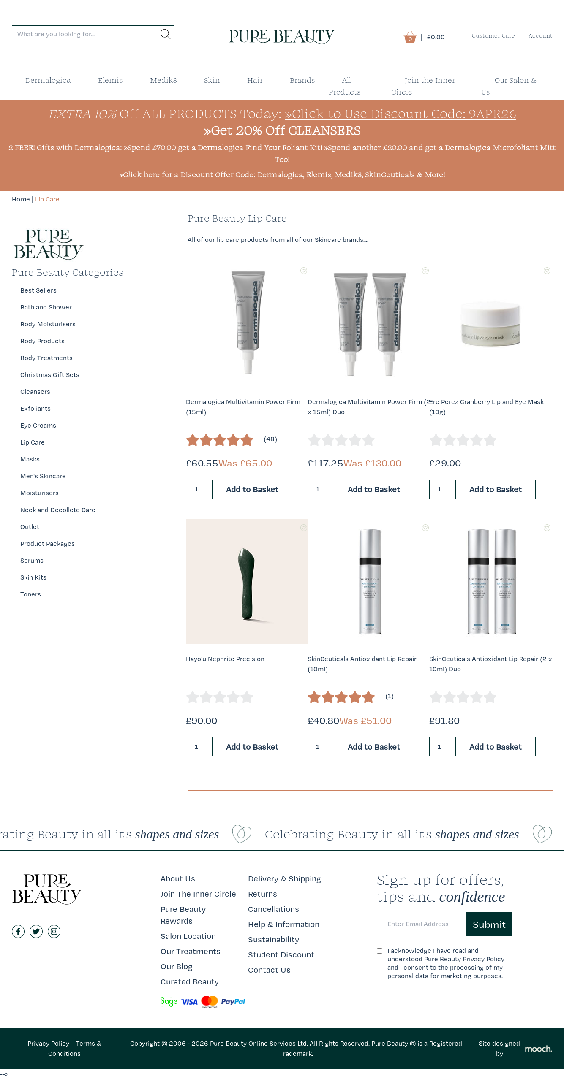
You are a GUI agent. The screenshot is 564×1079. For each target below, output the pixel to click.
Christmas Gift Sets (49, 374)
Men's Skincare (43, 476)
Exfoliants (35, 408)
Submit (489, 924)
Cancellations (273, 908)
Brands (302, 80)
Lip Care (47, 199)
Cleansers (35, 391)
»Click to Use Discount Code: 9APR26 (400, 113)
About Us (178, 878)
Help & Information (283, 924)
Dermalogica (48, 80)
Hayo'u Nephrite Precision (225, 658)
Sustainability (273, 939)
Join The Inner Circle (198, 893)
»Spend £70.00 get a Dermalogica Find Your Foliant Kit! (223, 147)
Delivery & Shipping (284, 878)
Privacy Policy (48, 1043)
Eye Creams (38, 425)
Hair (255, 80)
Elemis (110, 80)
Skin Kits (33, 577)
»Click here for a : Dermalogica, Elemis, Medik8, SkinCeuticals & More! (282, 174)
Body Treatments (46, 357)
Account (541, 35)
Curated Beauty (190, 981)
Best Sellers (38, 290)
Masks (30, 459)
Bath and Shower (46, 307)
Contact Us (269, 969)
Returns (262, 893)
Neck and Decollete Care (57, 509)
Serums (32, 560)
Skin (212, 80)
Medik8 (163, 80)
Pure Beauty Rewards (183, 914)
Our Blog (177, 966)
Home (21, 199)
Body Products (42, 340)
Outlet (29, 526)
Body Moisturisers (48, 324)
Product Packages (47, 543)
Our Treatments (191, 951)
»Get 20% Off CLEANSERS (282, 130)
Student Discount (281, 954)
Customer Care (493, 35)
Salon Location (188, 935)
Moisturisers (39, 492)
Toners (30, 594)
